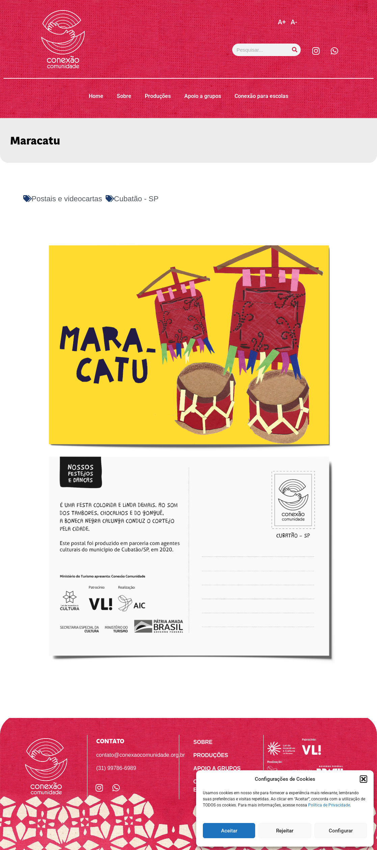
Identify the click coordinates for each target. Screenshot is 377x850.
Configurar (341, 831)
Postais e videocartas (67, 199)
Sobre (124, 96)
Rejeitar (284, 831)
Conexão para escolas (261, 96)
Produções (158, 96)
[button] (363, 779)
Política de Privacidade (329, 805)
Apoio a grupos (202, 96)
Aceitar (229, 831)
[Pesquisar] (294, 50)
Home (96, 96)
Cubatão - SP (136, 199)
